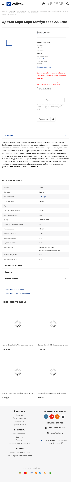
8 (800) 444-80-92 (56, 427)
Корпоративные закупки (19, 443)
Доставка (19, 437)
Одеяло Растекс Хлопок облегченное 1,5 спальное (19, 393)
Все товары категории (15, 289)
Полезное (19, 448)
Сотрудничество (19, 418)
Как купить (19, 430)
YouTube (51, 416)
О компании (19, 411)
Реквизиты (19, 421)
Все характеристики (44, 67)
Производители (19, 424)
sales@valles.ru (57, 433)
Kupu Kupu (40, 34)
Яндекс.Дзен (63, 416)
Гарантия (19, 440)
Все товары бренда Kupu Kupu (18, 293)
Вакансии (19, 415)
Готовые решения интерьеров (19, 456)
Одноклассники (57, 416)
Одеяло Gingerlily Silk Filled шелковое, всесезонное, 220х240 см (24, 345)
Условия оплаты (19, 434)
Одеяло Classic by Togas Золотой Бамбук (52, 393)
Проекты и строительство (19, 452)
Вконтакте (46, 416)
